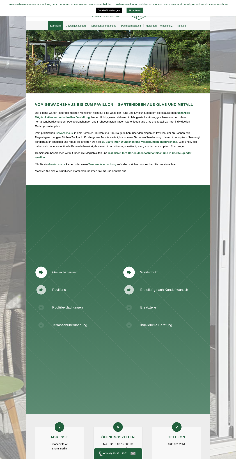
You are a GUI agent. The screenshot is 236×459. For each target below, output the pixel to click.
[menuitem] (55, 25)
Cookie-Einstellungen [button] (109, 10)
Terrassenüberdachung (102, 164)
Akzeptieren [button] (135, 10)
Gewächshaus (64, 132)
